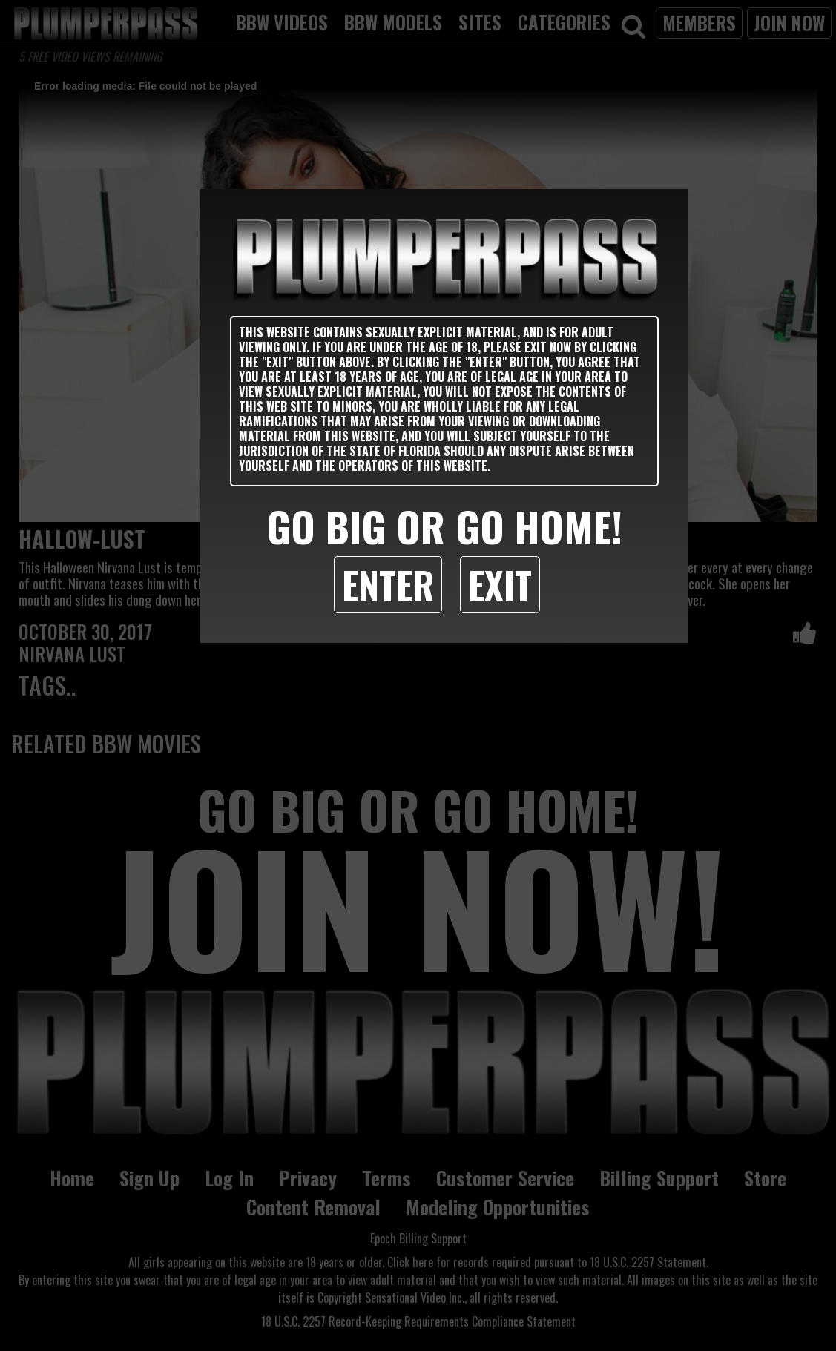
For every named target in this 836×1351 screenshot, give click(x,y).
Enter (388, 584)
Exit (500, 584)
